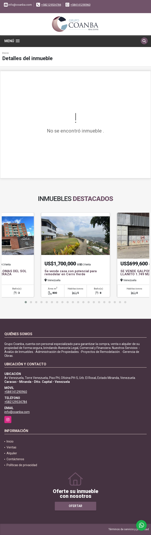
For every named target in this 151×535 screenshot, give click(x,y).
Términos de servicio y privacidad (128, 529)
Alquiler (12, 453)
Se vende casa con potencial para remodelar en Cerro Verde (71, 272)
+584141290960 (80, 4)
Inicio (5, 53)
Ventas (11, 447)
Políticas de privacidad (22, 465)
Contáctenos (15, 459)
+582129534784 (51, 4)
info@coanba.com (17, 412)
